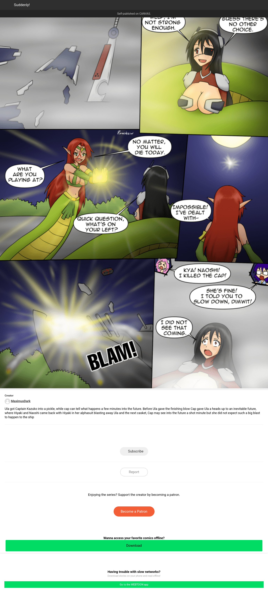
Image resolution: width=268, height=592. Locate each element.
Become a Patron (134, 511)
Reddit (165, 437)
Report (134, 472)
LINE (103, 437)
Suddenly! (22, 5)
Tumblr (150, 437)
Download (134, 545)
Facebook (118, 437)
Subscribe (135, 451)
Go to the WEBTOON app (134, 584)
